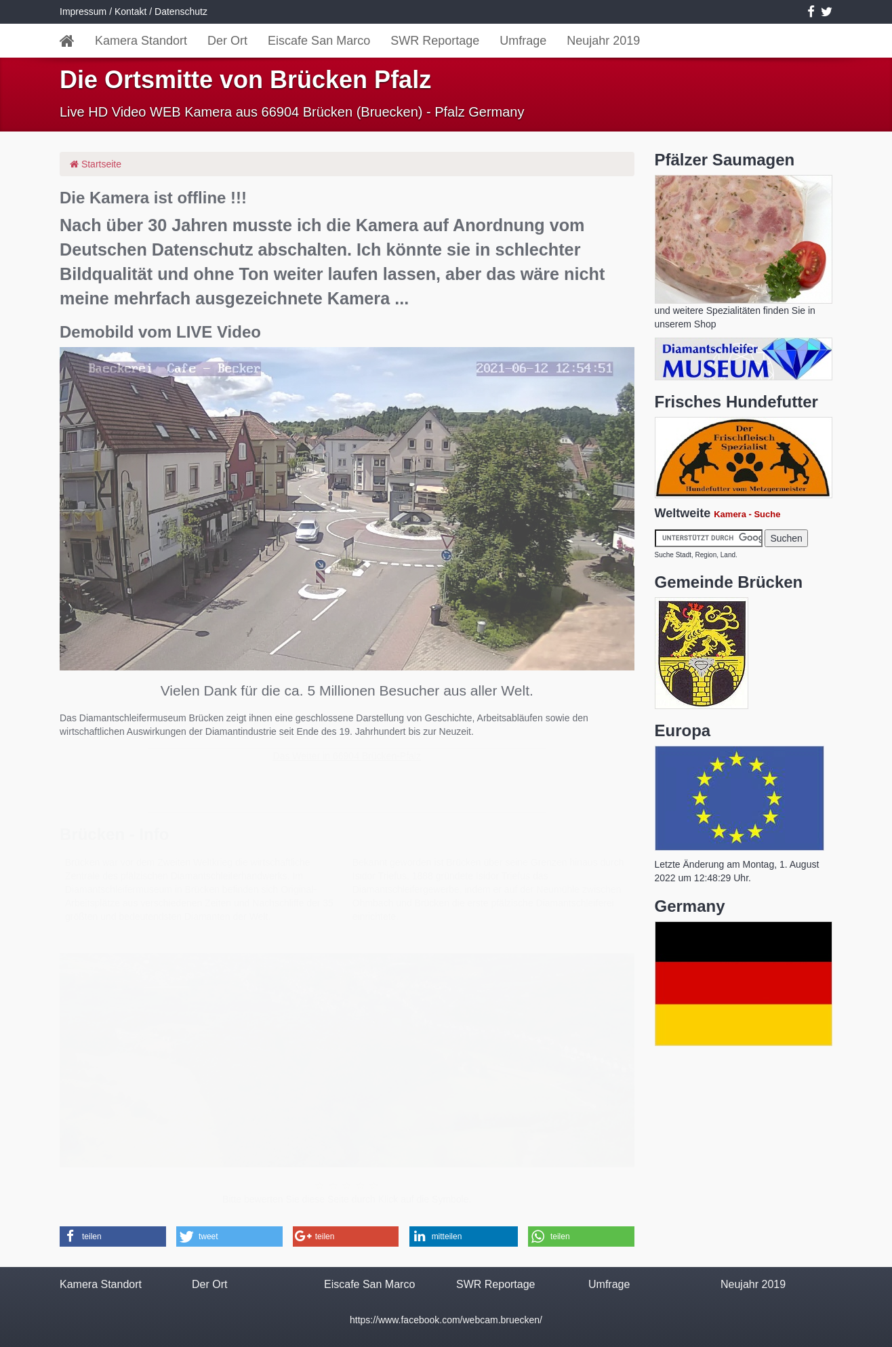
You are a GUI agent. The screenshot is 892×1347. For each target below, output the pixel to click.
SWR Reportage (434, 40)
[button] (113, 1236)
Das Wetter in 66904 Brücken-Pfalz (347, 755)
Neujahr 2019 (603, 40)
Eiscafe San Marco (319, 40)
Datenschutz (181, 11)
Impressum (83, 11)
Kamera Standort (141, 40)
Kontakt (130, 11)
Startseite (95, 164)
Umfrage (523, 40)
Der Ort (227, 40)
